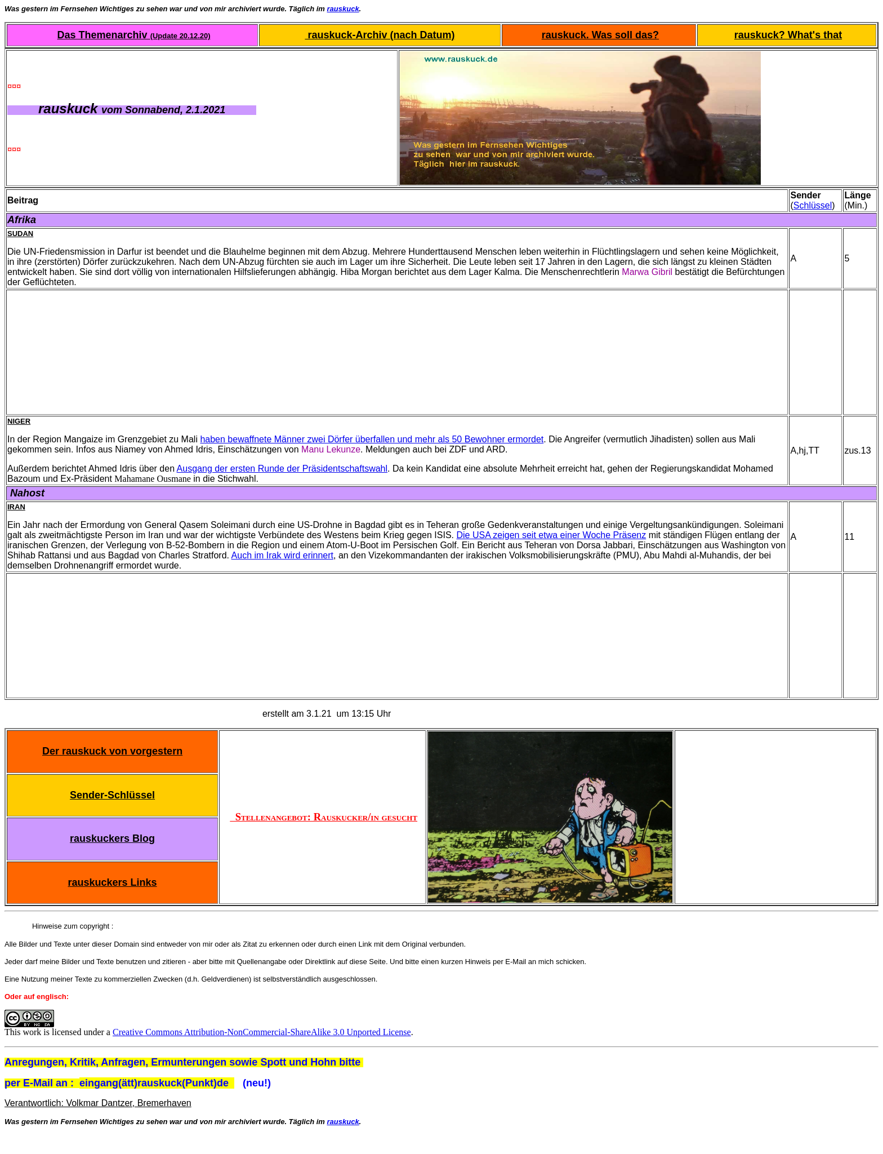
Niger (18, 421)
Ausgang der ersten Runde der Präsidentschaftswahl (282, 468)
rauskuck (343, 9)
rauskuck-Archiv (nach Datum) (379, 35)
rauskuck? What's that (788, 35)
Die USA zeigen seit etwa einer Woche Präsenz (551, 535)
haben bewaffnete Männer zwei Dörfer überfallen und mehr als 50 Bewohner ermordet (371, 439)
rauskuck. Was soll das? (600, 35)
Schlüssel (812, 205)
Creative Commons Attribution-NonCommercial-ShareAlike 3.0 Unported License (262, 1032)
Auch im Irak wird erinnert (282, 555)
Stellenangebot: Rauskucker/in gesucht (323, 817)
